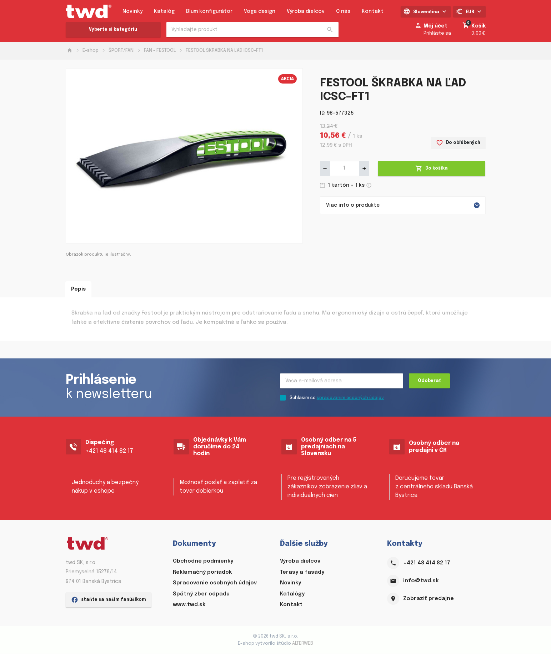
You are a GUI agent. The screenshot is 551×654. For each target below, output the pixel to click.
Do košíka (431, 168)
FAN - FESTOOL (160, 50)
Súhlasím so (337, 398)
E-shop (90, 50)
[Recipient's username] (341, 381)
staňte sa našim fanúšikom (108, 641)
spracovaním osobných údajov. (350, 398)
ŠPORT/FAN (121, 50)
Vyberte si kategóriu (113, 29)
